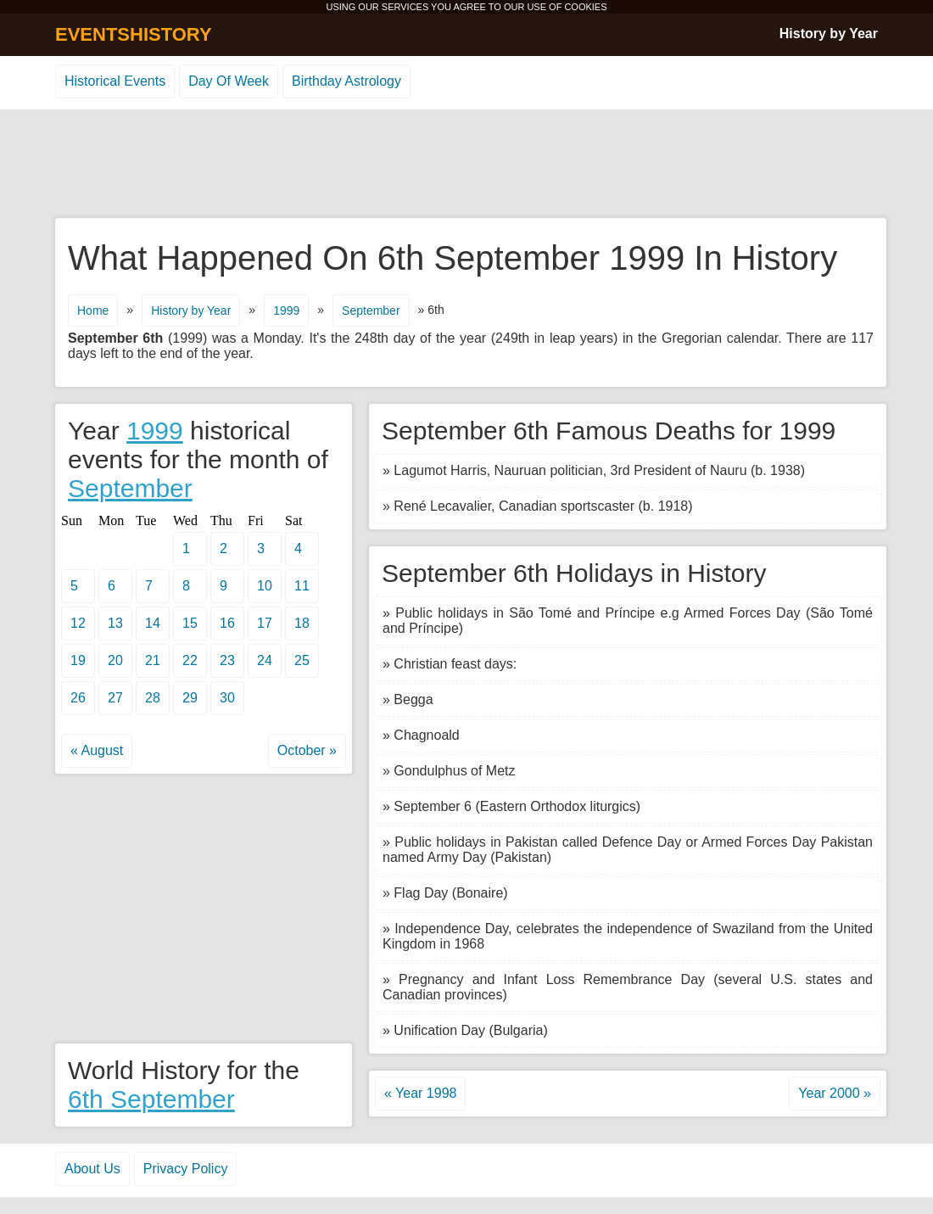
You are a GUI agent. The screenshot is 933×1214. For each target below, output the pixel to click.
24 (264, 660)
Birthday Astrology (346, 81)
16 (227, 623)
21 (152, 660)
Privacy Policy (185, 1168)
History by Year (828, 33)
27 (115, 698)
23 (227, 660)
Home (93, 310)
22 (190, 660)
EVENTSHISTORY (133, 34)
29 (190, 698)
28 (152, 698)
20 (115, 660)
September (370, 310)
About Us (92, 1168)
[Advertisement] (466, 164)
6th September (151, 1099)
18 (302, 623)
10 (264, 586)
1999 (286, 310)
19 (78, 660)
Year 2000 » (834, 1093)
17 (264, 623)
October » (307, 750)
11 (302, 586)
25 (302, 660)
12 (78, 623)
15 (190, 623)
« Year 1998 (420, 1093)
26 (78, 698)
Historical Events (114, 81)
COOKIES (585, 7)
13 (115, 623)
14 (152, 623)
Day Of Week (228, 81)
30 (227, 698)
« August (96, 750)
